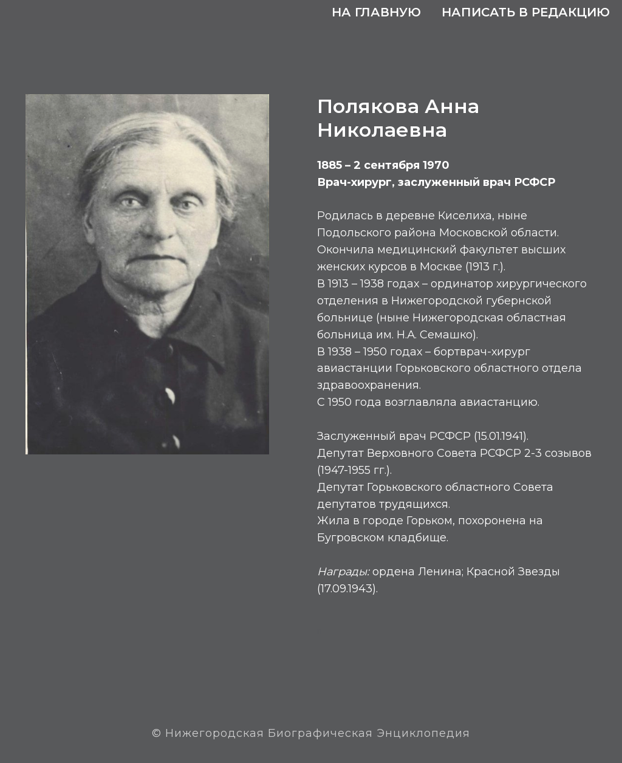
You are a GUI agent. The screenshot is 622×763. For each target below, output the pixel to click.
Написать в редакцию (526, 12)
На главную (376, 12)
